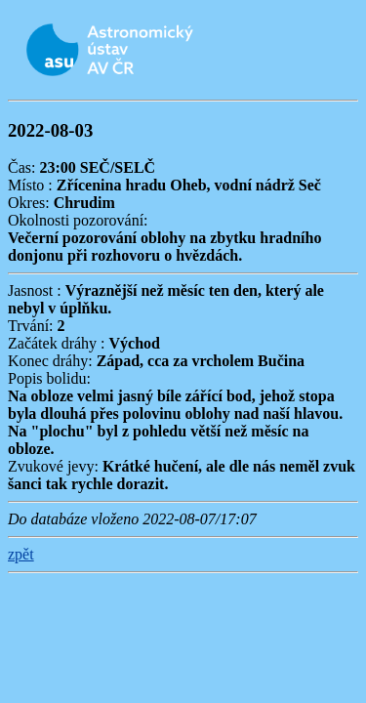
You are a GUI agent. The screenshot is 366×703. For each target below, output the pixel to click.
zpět (21, 554)
